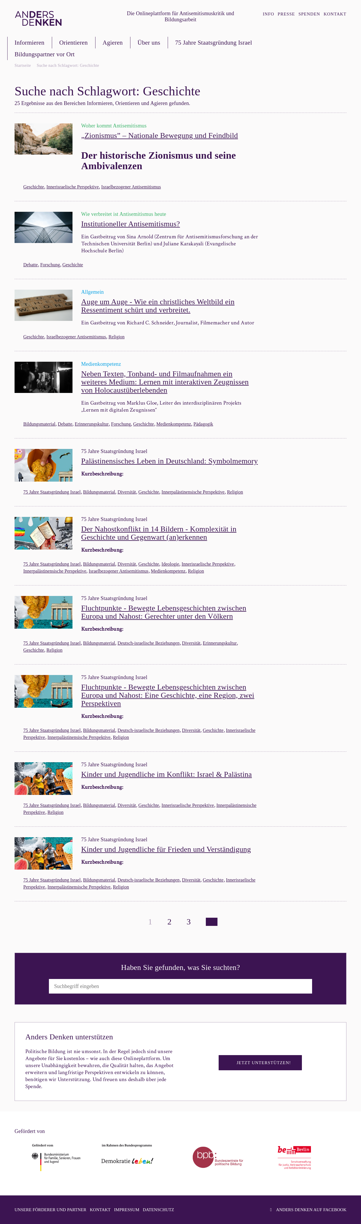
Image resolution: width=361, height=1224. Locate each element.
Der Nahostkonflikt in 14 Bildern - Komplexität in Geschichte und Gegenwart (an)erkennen (158, 533)
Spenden (309, 14)
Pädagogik (203, 424)
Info (268, 14)
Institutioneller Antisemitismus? (130, 224)
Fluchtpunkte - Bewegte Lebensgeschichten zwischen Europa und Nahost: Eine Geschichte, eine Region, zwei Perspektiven (167, 695)
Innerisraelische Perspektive (72, 186)
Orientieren (73, 42)
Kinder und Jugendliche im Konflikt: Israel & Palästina (166, 774)
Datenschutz (158, 1209)
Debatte (30, 264)
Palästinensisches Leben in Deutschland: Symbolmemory (169, 461)
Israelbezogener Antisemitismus (131, 186)
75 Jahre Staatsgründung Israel (213, 42)
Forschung (50, 264)
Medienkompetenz (173, 424)
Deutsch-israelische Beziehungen (149, 643)
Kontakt (335, 14)
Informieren (29, 42)
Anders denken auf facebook (308, 1209)
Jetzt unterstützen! (264, 1062)
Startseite (23, 65)
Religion (117, 336)
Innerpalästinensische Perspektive (193, 491)
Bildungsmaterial (39, 424)
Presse (286, 14)
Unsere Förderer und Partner (50, 1209)
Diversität (127, 491)
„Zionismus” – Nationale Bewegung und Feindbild (159, 135)
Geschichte (33, 186)
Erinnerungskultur (92, 424)
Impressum (126, 1209)
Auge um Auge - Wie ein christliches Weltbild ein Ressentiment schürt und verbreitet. (158, 306)
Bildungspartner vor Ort (45, 54)
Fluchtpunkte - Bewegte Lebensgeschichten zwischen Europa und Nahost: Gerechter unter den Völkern (163, 612)
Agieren (112, 42)
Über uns (148, 42)
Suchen (325, 986)
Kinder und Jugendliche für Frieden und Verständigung (166, 849)
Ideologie (170, 564)
